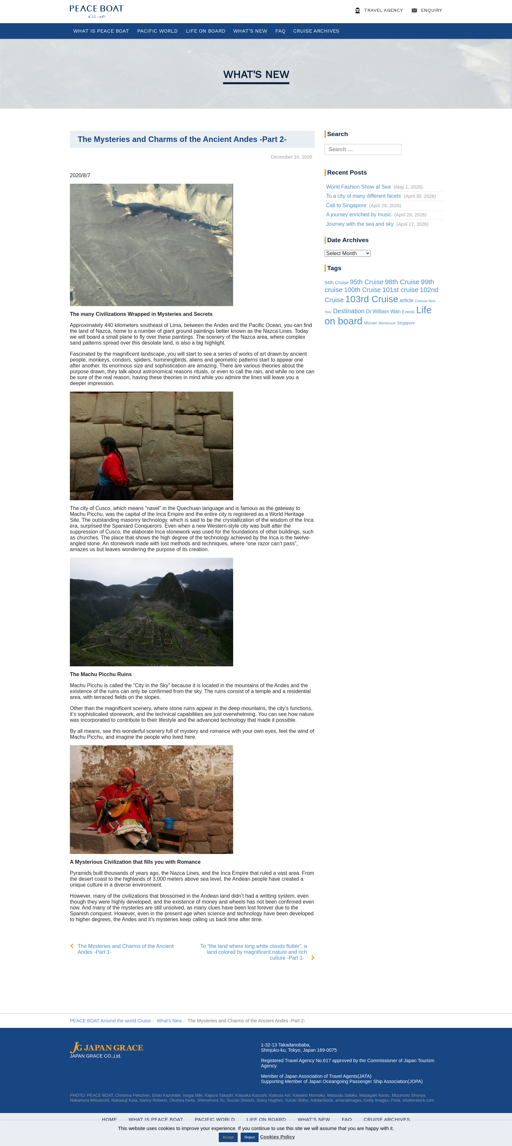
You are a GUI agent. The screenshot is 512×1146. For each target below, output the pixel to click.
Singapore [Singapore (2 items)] (406, 323)
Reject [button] (250, 1137)
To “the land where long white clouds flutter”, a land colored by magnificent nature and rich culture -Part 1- (253, 952)
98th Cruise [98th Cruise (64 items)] (402, 282)
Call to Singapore (346, 205)
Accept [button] (228, 1137)
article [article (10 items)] (406, 300)
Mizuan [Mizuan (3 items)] (370, 323)
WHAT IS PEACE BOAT (101, 31)
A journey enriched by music (359, 214)
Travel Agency (378, 10)
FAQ (280, 31)
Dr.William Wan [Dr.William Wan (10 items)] (383, 311)
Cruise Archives (316, 31)
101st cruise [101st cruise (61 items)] (400, 289)
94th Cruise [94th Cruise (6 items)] (336, 282)
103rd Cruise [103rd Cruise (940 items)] (371, 299)
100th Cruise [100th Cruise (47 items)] (362, 289)
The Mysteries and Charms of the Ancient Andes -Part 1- (125, 949)
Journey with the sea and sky (359, 224)
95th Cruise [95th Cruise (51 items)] (367, 282)
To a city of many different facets (363, 196)
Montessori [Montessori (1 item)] (386, 323)
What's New (256, 74)
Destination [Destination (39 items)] (349, 311)
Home (109, 1119)
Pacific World (157, 31)
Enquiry (425, 10)
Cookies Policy (277, 1136)
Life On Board (205, 31)
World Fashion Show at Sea (358, 187)
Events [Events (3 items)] (408, 312)
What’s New (250, 31)
